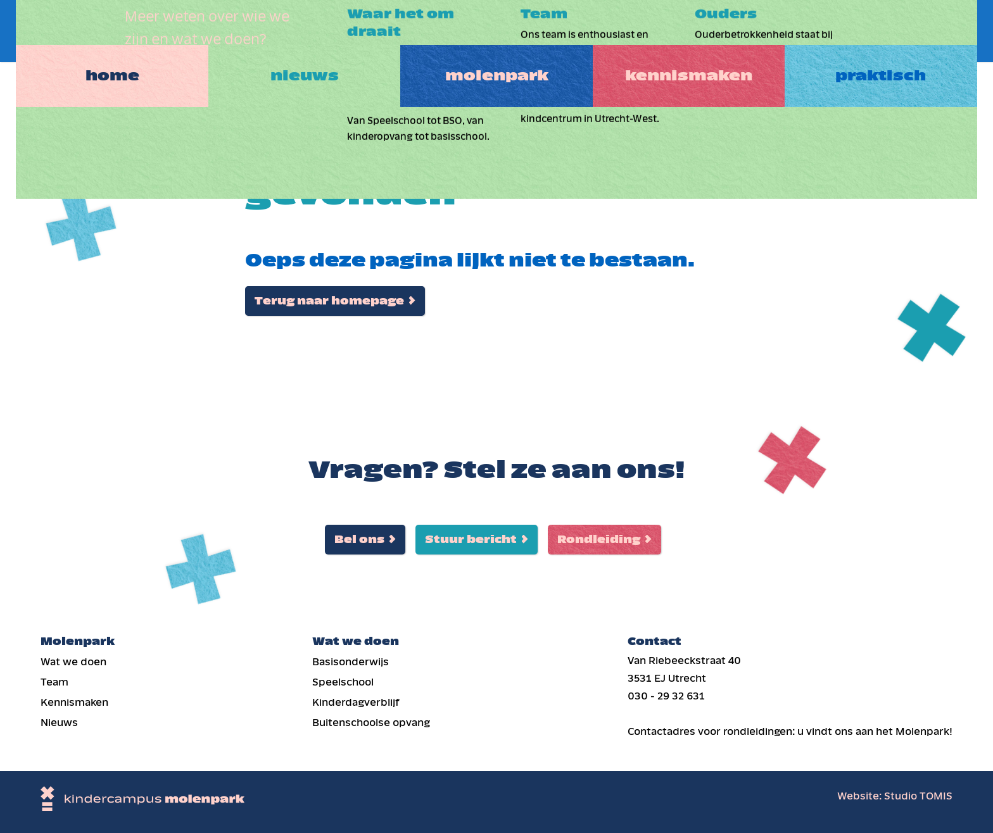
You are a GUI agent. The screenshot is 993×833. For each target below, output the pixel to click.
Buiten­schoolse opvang (371, 723)
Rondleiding (598, 540)
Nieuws (297, 31)
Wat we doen (73, 662)
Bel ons (359, 540)
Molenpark (496, 31)
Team (54, 682)
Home (99, 31)
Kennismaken (695, 31)
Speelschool (343, 682)
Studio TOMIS (918, 796)
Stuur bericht (471, 540)
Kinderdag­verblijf (356, 702)
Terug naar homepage (329, 301)
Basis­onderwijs (350, 662)
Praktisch (894, 31)
